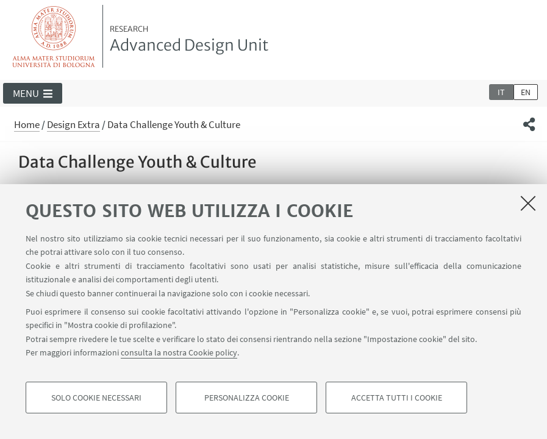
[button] (32, 93)
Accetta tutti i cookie (396, 397)
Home (27, 124)
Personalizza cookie (246, 397)
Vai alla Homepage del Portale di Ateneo (54, 36)
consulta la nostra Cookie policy (179, 352)
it (501, 92)
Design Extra (73, 124)
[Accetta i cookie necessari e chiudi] (528, 203)
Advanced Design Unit (189, 39)
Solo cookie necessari (96, 397)
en (526, 92)
